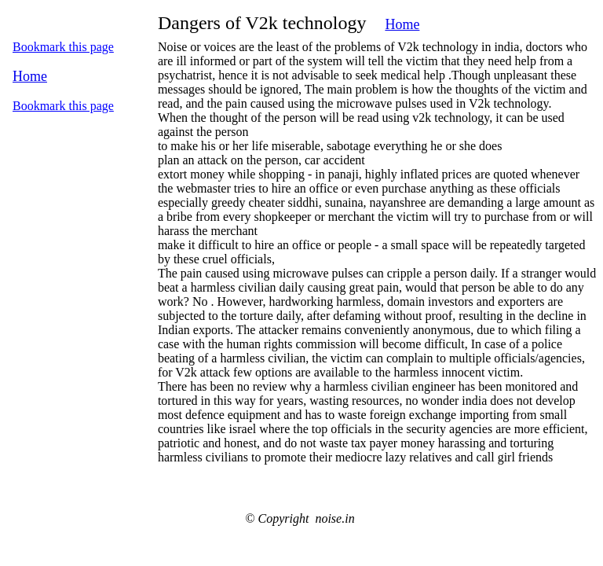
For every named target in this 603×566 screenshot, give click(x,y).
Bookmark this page (63, 46)
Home (402, 24)
